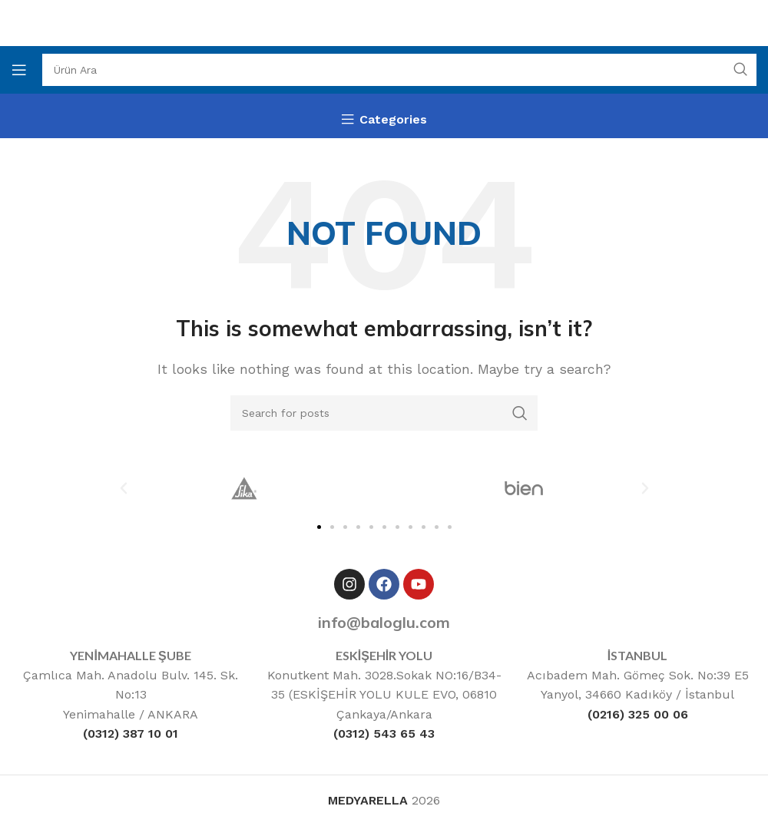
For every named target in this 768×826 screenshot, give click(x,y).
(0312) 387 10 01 (130, 733)
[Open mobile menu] (19, 70)
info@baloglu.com (384, 622)
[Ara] (399, 70)
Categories (393, 120)
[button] (123, 488)
